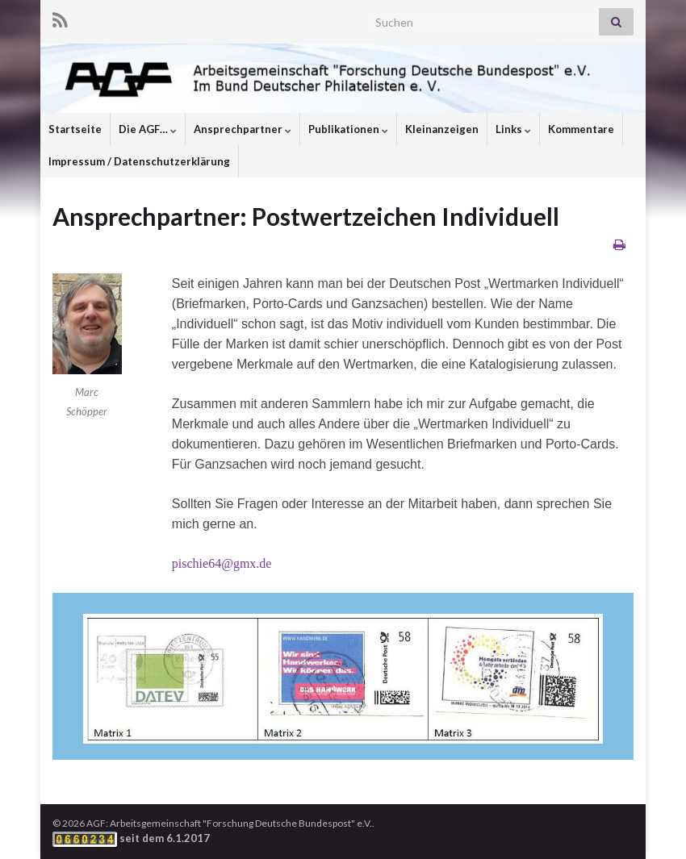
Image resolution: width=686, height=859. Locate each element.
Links (513, 129)
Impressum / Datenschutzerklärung (139, 161)
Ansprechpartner (242, 129)
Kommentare (581, 129)
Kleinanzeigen (442, 129)
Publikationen (348, 129)
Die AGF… (148, 129)
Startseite (75, 129)
